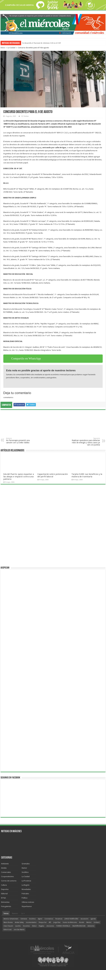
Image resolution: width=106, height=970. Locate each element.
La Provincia (26, 881)
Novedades (26, 889)
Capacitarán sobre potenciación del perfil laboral (52, 475)
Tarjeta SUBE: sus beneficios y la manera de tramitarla (86, 475)
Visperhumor (27, 906)
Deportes (5, 889)
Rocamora (58, 919)
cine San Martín (19, 929)
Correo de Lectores (8, 881)
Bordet (81, 922)
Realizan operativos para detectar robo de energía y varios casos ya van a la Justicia (86, 441)
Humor (24, 868)
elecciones (50, 926)
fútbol (34, 926)
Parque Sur (43, 922)
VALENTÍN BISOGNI (78, 926)
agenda (93, 919)
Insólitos (25, 872)
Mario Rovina (8, 922)
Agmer (40, 919)
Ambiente (5, 864)
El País (3, 898)
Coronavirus (49, 919)
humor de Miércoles (70, 922)
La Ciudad (11, 48)
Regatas (41, 926)
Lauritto (18, 926)
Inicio (3, 48)
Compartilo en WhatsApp (26, 358)
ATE (50, 922)
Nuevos (15, 913)
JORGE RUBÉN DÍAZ (71, 919)
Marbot (88, 922)
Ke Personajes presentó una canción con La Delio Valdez (20, 440)
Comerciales (6, 872)
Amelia (3, 868)
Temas (6, 913)
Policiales (25, 894)
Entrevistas (5, 902)
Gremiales (26, 864)
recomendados (31, 922)
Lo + (23, 913)
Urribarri (97, 922)
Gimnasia (24, 919)
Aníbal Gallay (19, 922)
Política (24, 898)
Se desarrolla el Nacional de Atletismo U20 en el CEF (41, 43)
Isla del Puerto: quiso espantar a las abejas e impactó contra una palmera (18, 476)
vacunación (84, 919)
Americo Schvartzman (11, 919)
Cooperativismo (7, 876)
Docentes (26, 926)
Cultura (4, 885)
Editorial (4, 894)
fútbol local (7, 929)
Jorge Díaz (56, 922)
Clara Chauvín (8, 926)
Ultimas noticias (28, 902)
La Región (25, 885)
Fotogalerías (6, 906)
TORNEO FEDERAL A (63, 926)
